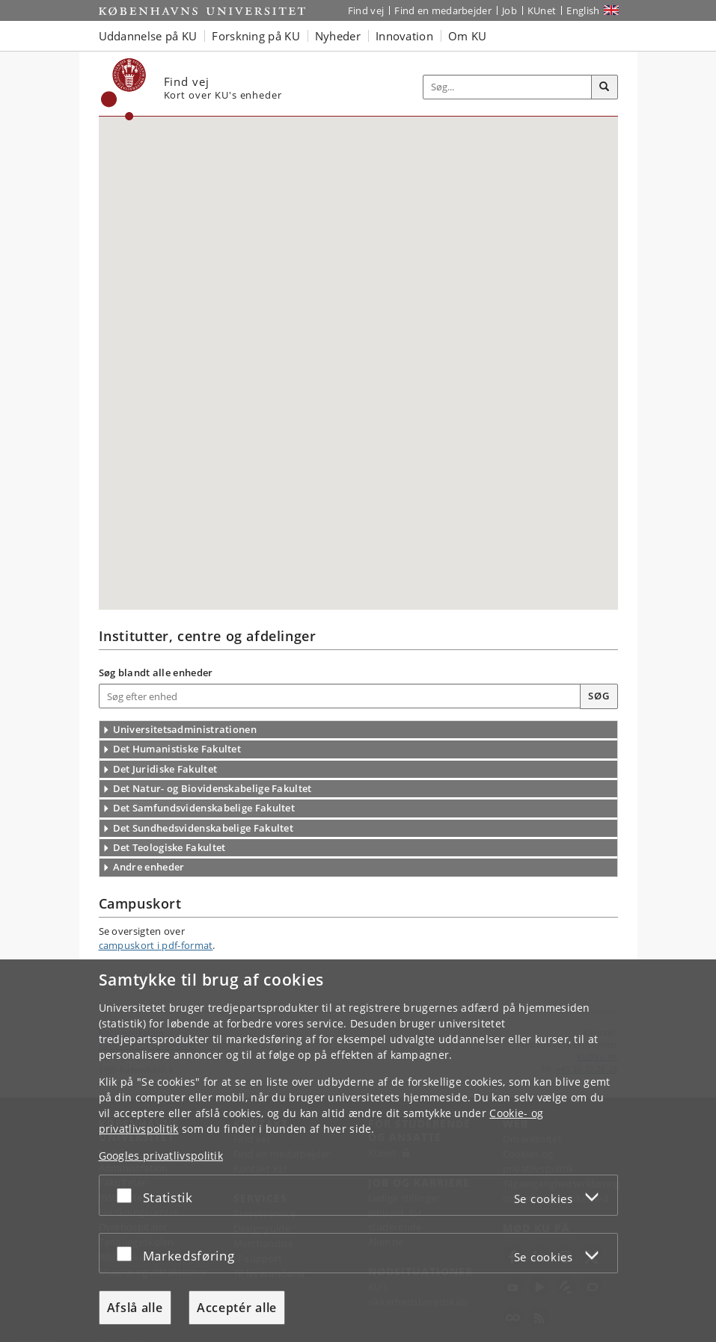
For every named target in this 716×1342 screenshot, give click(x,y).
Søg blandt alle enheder (156, 672)
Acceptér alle (237, 1307)
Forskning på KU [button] (256, 35)
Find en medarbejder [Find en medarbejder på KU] (443, 10)
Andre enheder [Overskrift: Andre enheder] (149, 866)
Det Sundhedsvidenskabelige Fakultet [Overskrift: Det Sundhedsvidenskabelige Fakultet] (203, 828)
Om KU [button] (467, 35)
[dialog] (358, 1150)
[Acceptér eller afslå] (128, 1195)
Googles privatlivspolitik (161, 1155)
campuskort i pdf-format (156, 945)
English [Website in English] (582, 10)
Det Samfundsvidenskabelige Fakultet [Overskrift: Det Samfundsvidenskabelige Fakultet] (204, 807)
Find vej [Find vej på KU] (366, 10)
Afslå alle (135, 1307)
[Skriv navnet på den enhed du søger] (340, 696)
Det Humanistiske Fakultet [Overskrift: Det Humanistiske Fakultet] (177, 748)
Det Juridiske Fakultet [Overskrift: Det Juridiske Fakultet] (165, 769)
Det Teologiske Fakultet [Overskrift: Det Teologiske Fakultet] (169, 847)
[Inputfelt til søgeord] (508, 87)
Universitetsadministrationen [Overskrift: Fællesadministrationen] (185, 729)
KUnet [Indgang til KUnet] (542, 10)
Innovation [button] (404, 35)
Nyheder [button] (338, 35)
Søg (598, 695)
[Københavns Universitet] (124, 89)
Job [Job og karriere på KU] (509, 10)
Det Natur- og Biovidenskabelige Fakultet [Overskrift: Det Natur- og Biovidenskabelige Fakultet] (212, 788)
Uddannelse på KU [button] (148, 35)
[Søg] (604, 87)
